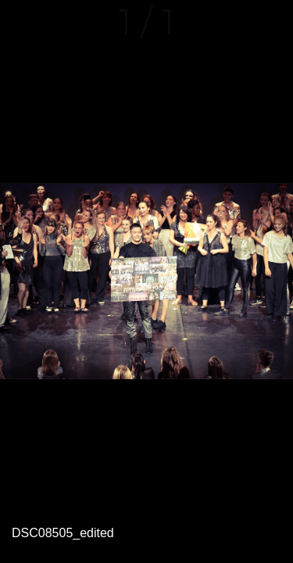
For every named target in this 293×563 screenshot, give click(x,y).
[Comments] (271, 22)
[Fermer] (22, 22)
